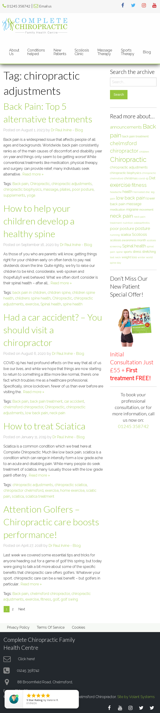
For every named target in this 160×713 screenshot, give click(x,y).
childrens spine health (33, 298)
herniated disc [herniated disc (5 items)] (141, 192)
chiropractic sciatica (71, 485)
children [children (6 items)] (144, 151)
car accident (74, 401)
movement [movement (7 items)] (146, 209)
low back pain (36, 413)
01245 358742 (18, 6)
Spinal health (50, 304)
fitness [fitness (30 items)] (139, 185)
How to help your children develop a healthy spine (39, 221)
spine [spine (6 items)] (119, 251)
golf (56, 599)
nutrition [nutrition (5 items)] (128, 222)
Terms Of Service (51, 627)
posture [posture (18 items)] (142, 228)
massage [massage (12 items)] (133, 204)
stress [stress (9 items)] (137, 251)
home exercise (72, 490)
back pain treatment (46, 401)
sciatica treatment (39, 496)
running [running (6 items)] (115, 234)
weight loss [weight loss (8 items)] (129, 257)
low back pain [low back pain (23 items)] (130, 198)
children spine (59, 292)
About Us (14, 52)
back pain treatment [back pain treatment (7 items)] (135, 136)
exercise (32, 304)
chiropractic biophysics (22, 189)
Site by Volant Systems (136, 697)
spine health (72, 304)
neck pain (57, 413)
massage (50, 189)
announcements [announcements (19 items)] (126, 126)
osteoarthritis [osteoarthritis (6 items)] (142, 222)
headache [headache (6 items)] (116, 192)
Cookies (78, 627)
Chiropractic (40, 184)
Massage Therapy (105, 52)
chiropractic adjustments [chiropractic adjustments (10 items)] (129, 167)
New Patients (60, 52)
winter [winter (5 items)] (141, 257)
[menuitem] (14, 52)
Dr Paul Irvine (61, 130)
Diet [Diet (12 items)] (152, 178)
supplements (14, 195)
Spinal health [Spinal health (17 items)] (134, 245)
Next (21, 609)
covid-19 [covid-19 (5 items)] (143, 178)
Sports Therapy (127, 52)
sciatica (18, 496)
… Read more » (32, 174)
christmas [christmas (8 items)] (131, 178)
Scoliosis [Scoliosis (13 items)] (139, 234)
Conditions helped (36, 52)
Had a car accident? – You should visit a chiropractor (52, 330)
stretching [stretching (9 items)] (149, 251)
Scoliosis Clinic (82, 52)
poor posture (83, 189)
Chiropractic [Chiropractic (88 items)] (128, 159)
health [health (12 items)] (127, 192)
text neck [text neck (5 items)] (115, 257)
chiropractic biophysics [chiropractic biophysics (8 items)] (125, 173)
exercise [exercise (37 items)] (120, 185)
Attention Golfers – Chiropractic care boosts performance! (51, 522)
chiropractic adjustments (71, 184)
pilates (65, 189)
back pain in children (29, 292)
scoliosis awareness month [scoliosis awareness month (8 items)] (128, 240)
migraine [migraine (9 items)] (132, 209)
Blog (147, 52)
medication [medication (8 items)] (117, 209)
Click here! (26, 659)
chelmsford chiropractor (23, 407)
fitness (45, 599)
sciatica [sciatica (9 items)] (126, 234)
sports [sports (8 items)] (128, 251)
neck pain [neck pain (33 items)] (121, 216)
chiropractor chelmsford (23, 490)
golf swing (69, 599)
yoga (31, 195)
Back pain (20, 184)
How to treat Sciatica (44, 426)
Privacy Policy (18, 627)
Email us (45, 6)
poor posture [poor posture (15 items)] (122, 228)
